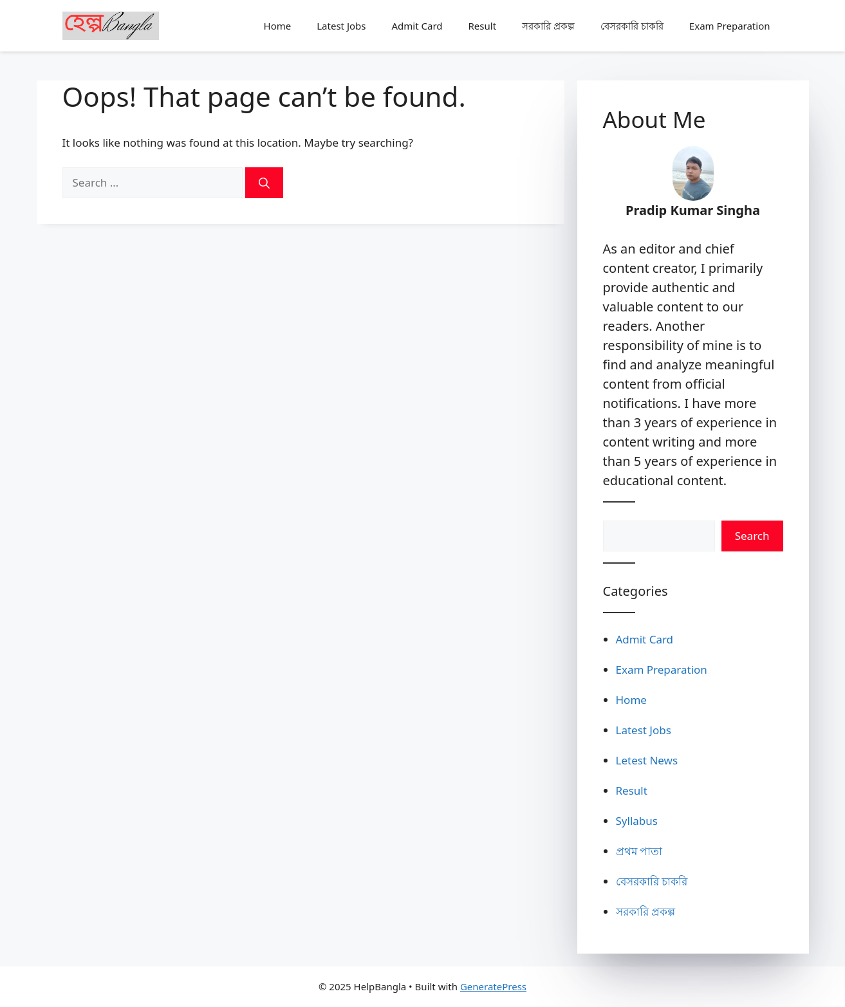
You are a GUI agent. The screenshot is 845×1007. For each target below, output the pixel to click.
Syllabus (637, 820)
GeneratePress (493, 986)
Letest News (647, 760)
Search (752, 535)
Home (278, 25)
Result (483, 25)
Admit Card (416, 25)
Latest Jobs (341, 25)
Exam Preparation (729, 25)
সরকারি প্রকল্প (548, 25)
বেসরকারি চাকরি (632, 25)
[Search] (264, 182)
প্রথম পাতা (639, 851)
